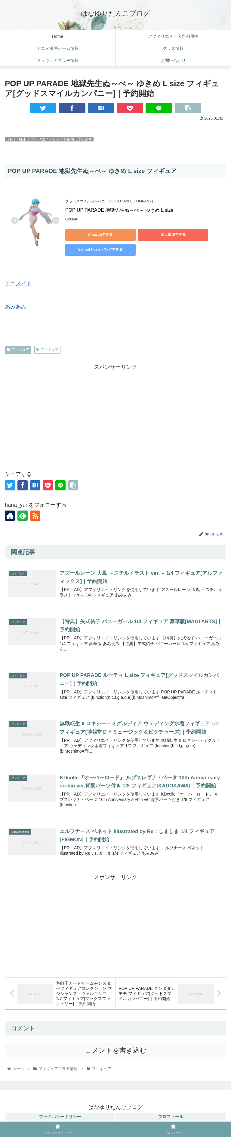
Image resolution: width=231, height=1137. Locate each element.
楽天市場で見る (149, 234)
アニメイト (18, 283)
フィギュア (18, 349)
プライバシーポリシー (60, 1117)
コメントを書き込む (115, 1051)
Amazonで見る (92, 234)
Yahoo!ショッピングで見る (92, 249)
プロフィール (170, 1117)
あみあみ (15, 307)
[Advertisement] (115, 414)
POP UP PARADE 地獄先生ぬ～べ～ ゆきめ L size (120, 210)
